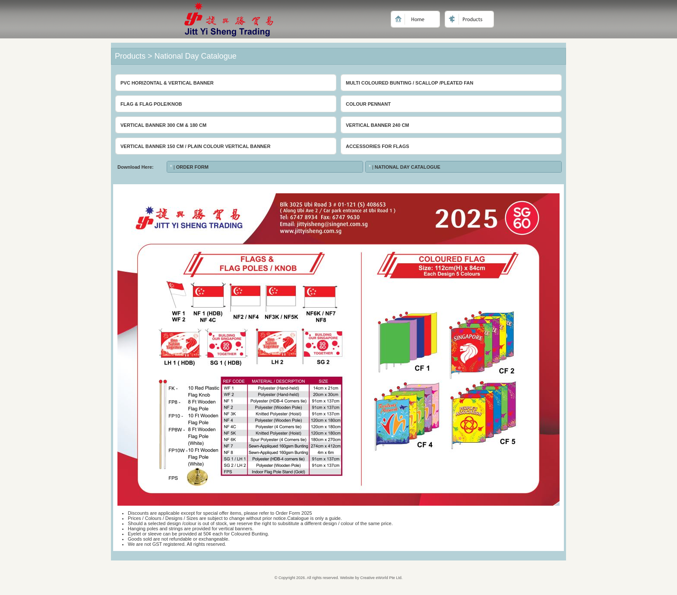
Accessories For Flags (377, 146)
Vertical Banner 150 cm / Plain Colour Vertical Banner (195, 146)
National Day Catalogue (407, 167)
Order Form (192, 167)
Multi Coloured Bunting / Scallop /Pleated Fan (409, 82)
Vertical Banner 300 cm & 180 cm (163, 125)
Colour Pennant (368, 104)
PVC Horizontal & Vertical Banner (167, 82)
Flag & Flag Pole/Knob (151, 104)
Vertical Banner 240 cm (377, 125)
